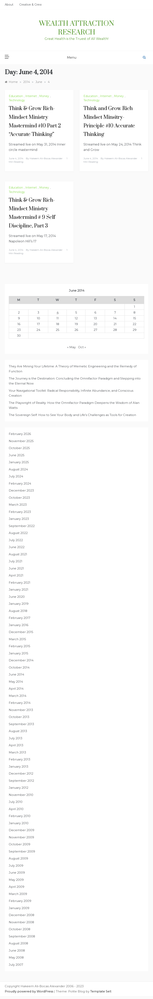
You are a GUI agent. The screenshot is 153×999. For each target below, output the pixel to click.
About (9, 4)
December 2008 (21, 915)
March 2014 (17, 696)
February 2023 (20, 512)
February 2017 (19, 618)
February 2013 (19, 759)
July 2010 (16, 802)
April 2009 (16, 887)
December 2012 (21, 773)
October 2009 (19, 844)
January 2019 (18, 604)
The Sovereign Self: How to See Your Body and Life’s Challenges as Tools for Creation (72, 415)
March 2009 (18, 894)
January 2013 (18, 766)
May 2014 (16, 681)
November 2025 (21, 441)
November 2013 (21, 710)
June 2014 (16, 674)
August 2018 (18, 611)
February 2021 (19, 582)
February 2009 (20, 901)
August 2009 (18, 858)
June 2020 (17, 597)
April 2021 (16, 575)
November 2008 (21, 922)
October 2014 (19, 667)
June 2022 (17, 547)
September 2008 (22, 936)
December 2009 (21, 830)
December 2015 (21, 632)
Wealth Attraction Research (76, 28)
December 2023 (21, 490)
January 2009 (19, 908)
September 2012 (21, 781)
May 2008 (16, 957)
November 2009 (21, 837)
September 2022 (22, 526)
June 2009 (17, 872)
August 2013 (18, 731)
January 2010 (18, 823)
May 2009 (16, 880)
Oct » (82, 347)
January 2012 (18, 788)
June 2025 (17, 455)
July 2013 (15, 738)
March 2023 (18, 504)
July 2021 (15, 561)
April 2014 (16, 688)
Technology (17, 100)
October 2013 (19, 717)
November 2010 (21, 795)
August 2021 (18, 554)
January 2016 (18, 625)
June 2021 (16, 568)
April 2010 (16, 809)
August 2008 (18, 943)
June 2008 (17, 950)
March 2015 (17, 639)
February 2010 (19, 816)
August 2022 (18, 533)
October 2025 (19, 448)
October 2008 (19, 929)
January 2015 (18, 653)
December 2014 (21, 660)
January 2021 (18, 589)
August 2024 (18, 469)
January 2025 (19, 462)
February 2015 (19, 646)
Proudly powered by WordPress (29, 991)
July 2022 (16, 540)
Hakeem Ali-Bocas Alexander (46, 158)
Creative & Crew (30, 4)
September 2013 (21, 724)
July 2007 (16, 965)
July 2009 (16, 865)
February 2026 (20, 434)
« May (71, 347)
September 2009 (22, 851)
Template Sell (100, 991)
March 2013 (17, 752)
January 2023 (19, 519)
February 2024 (20, 483)
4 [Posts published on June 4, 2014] (58, 312)
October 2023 (19, 498)
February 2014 (19, 703)
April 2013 (16, 745)
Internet (31, 96)
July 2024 (16, 476)
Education (16, 96)
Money (44, 96)
